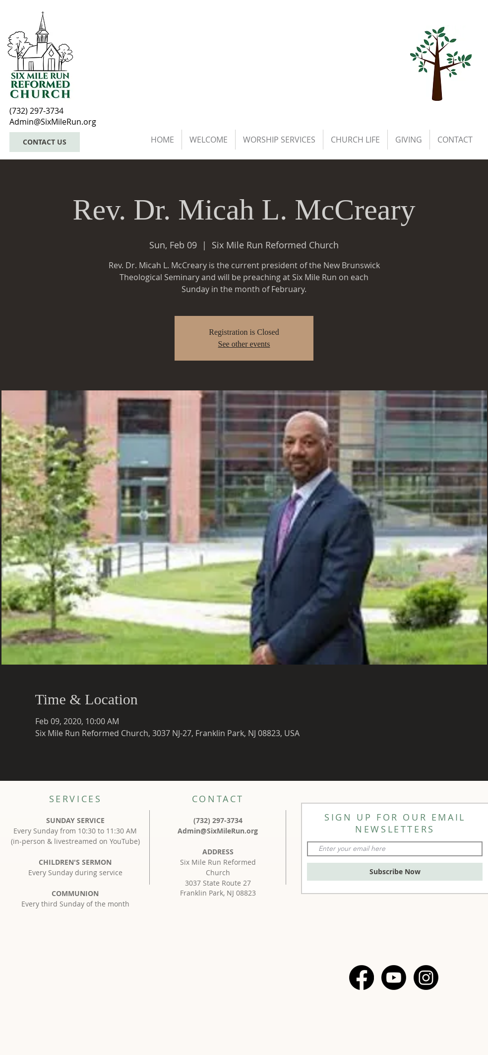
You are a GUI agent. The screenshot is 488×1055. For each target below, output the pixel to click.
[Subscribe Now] (395, 872)
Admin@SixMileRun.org (218, 830)
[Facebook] (361, 977)
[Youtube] (393, 977)
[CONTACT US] (44, 142)
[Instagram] (426, 977)
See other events (244, 344)
